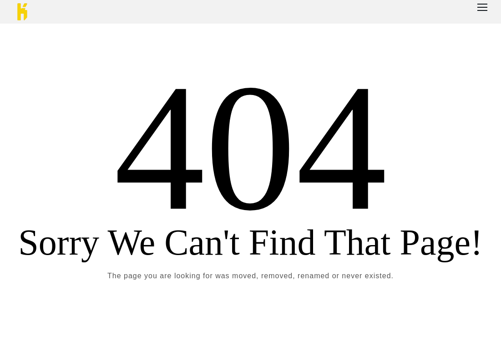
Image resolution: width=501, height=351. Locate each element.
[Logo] (22, 12)
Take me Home (250, 313)
